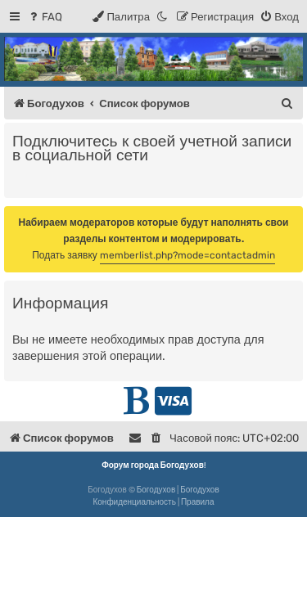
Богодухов (156, 490)
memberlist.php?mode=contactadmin (187, 255)
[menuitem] (44, 17)
